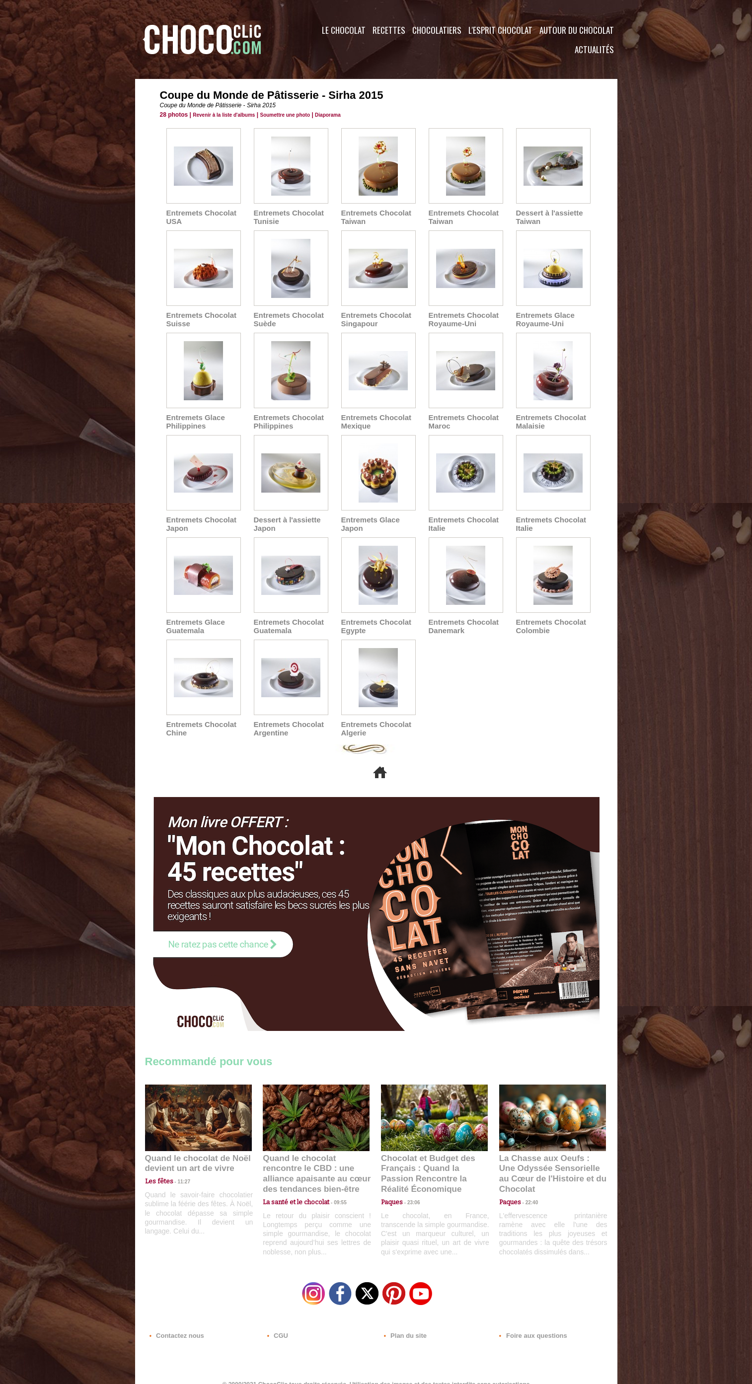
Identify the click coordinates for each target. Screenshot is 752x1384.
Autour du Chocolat (576, 30)
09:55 (332, 1183)
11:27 (178, 1174)
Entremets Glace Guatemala (194, 622)
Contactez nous (175, 1323)
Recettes (389, 30)
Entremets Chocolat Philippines (286, 419)
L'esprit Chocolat (500, 30)
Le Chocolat (344, 30)
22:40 (528, 1183)
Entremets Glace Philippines (194, 419)
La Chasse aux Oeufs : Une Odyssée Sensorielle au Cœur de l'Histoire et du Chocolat (548, 1161)
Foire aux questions (528, 1323)
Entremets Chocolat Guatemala (286, 622)
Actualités (594, 49)
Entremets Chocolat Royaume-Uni (461, 318)
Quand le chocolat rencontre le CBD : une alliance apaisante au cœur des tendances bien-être (315, 1161)
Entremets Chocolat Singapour (374, 318)
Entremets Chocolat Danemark (461, 622)
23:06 (409, 1193)
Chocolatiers (436, 30)
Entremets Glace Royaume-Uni (543, 318)
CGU (277, 1323)
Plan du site (404, 1323)
